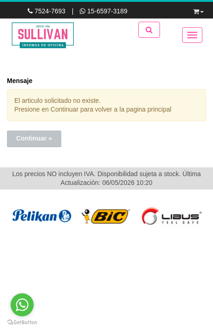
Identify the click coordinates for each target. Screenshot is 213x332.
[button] (198, 10)
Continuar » (34, 138)
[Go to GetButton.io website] (22, 323)
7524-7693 (47, 11)
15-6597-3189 (103, 11)
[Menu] (192, 35)
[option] (41, 216)
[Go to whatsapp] (22, 304)
